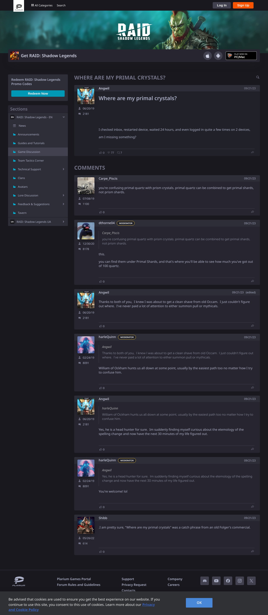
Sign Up (243, 5)
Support (128, 579)
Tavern (22, 213)
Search (61, 5)
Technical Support (29, 169)
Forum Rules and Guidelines (78, 585)
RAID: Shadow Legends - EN (35, 117)
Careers (174, 585)
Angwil (104, 88)
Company (175, 579)
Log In (222, 5)
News (22, 126)
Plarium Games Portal (74, 579)
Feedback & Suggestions (34, 204)
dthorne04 (107, 223)
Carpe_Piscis (108, 179)
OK (199, 602)
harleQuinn (107, 337)
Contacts (128, 590)
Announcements (28, 134)
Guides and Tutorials (31, 143)
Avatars (23, 187)
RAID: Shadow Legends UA (34, 222)
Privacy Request (134, 585)
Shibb (103, 518)
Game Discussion (29, 152)
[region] (134, 603)
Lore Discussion (28, 195)
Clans (21, 178)
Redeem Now (38, 93)
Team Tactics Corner (31, 160)
